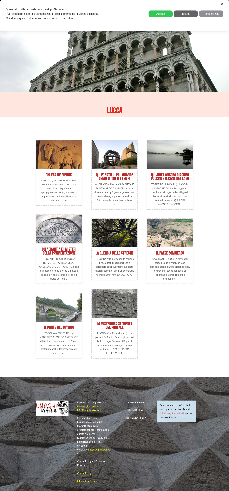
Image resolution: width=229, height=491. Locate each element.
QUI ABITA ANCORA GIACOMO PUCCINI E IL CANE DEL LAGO (170, 176)
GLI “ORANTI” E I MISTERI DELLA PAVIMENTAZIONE (59, 251)
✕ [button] (222, 3)
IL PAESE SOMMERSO (170, 253)
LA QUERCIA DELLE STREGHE (114, 253)
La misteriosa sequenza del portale (114, 325)
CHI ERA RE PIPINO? (59, 175)
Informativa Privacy (87, 481)
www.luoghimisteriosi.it (89, 406)
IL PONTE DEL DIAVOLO (59, 327)
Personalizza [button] (211, 13)
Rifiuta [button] (186, 13)
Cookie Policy (84, 473)
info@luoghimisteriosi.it (89, 410)
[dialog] (114, 15)
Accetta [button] (160, 13)
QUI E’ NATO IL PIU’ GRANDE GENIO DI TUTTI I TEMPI (114, 176)
